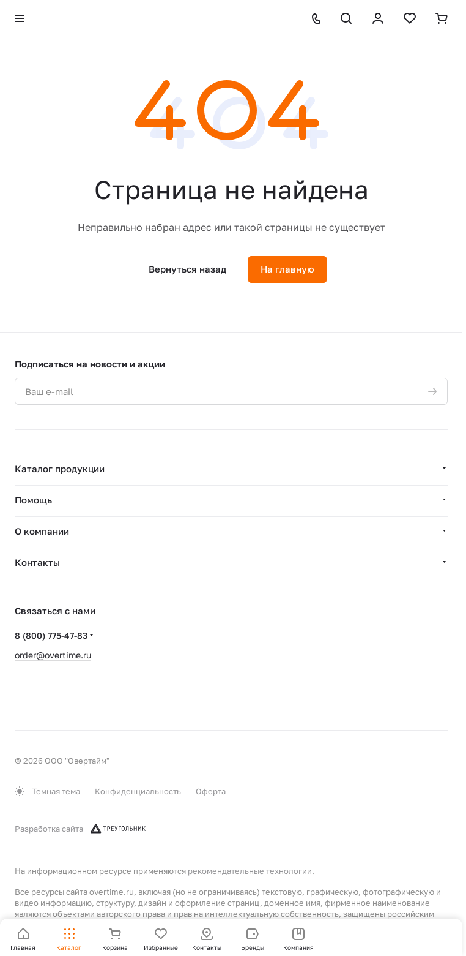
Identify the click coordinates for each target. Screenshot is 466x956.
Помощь (33, 499)
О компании (42, 530)
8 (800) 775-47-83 (51, 635)
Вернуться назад (187, 268)
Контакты (37, 562)
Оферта (211, 791)
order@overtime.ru (53, 655)
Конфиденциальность (138, 791)
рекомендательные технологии (250, 871)
